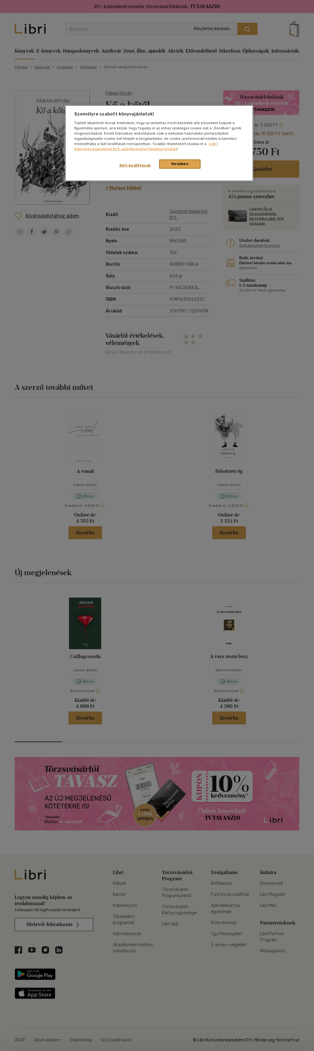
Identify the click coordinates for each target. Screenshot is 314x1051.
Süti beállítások (135, 165)
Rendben (180, 164)
